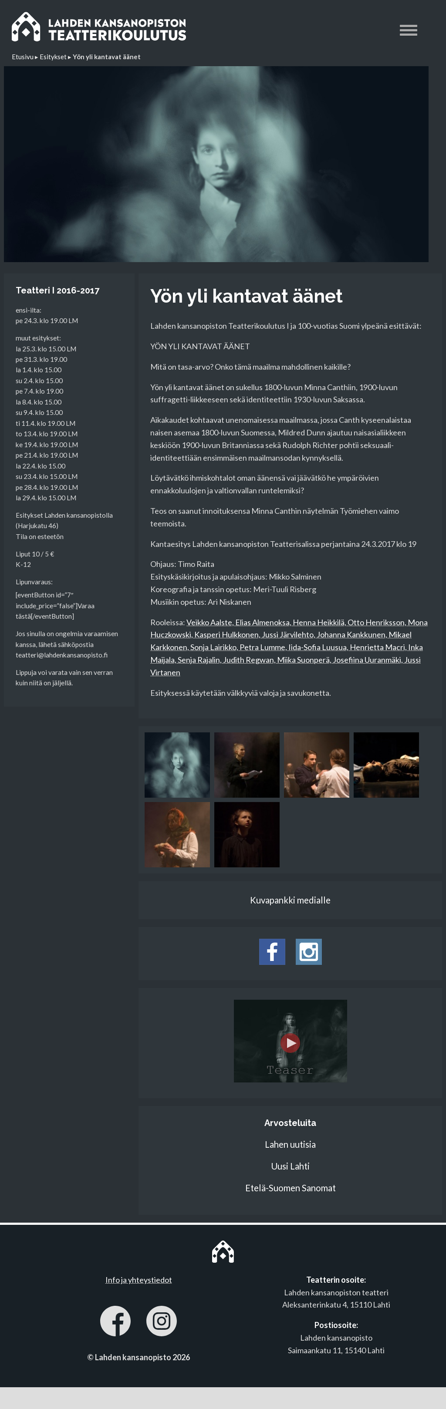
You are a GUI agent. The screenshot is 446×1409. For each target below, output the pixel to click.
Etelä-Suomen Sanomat (290, 1188)
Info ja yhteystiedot (138, 1279)
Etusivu (23, 57)
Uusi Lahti (290, 1166)
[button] (409, 31)
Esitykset (53, 57)
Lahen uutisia (290, 1144)
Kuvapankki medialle (290, 900)
